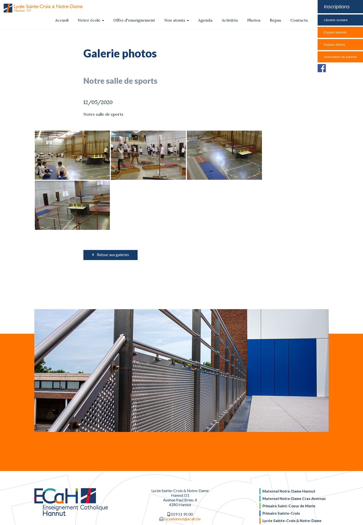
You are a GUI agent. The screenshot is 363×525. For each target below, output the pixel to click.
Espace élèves (334, 44)
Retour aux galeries (110, 204)
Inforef (211, 516)
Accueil (61, 20)
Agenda (205, 20)
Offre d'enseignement (134, 20)
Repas (275, 20)
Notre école (91, 20)
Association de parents (340, 57)
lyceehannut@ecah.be (182, 468)
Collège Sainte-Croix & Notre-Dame (293, 475)
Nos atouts (176, 20)
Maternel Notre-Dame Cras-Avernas (294, 447)
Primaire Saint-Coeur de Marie (288, 454)
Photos (253, 20)
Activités (230, 20)
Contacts (299, 20)
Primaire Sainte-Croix (281, 461)
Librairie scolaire (336, 20)
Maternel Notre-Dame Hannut (288, 441)
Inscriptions (337, 6)
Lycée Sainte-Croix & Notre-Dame (292, 468)
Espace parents (335, 32)
